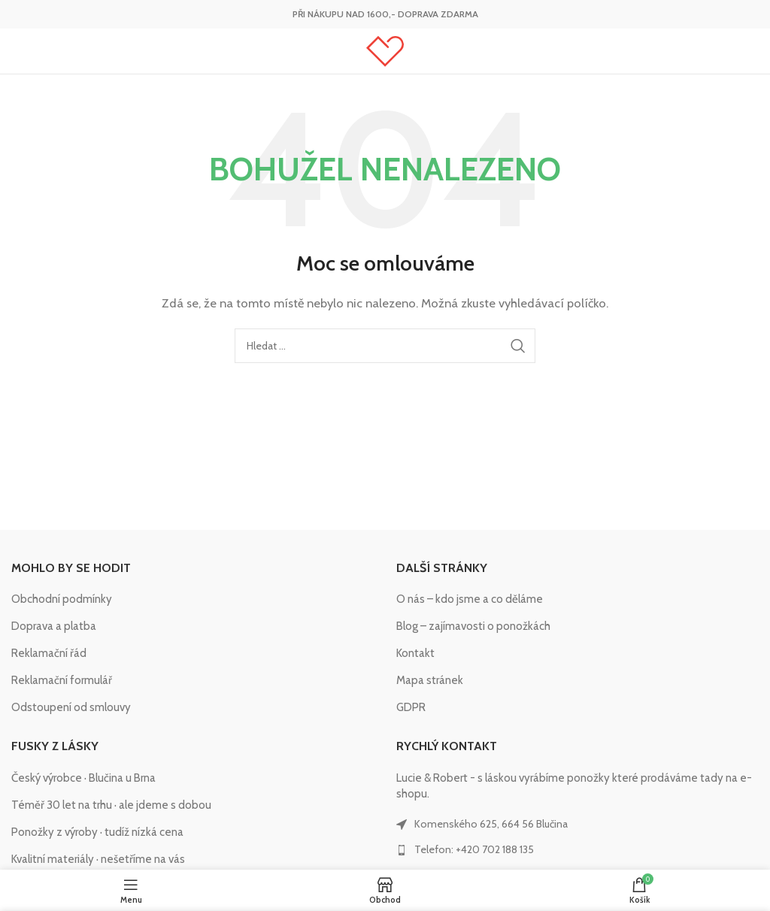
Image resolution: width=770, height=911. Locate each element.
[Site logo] (385, 50)
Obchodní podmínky (61, 599)
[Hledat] (385, 345)
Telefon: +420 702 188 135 (474, 849)
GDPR (411, 707)
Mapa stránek (429, 680)
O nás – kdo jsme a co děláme (469, 599)
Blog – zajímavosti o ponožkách (473, 626)
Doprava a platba (53, 626)
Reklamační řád (48, 653)
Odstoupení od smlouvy (71, 707)
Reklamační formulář (61, 680)
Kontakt (415, 653)
